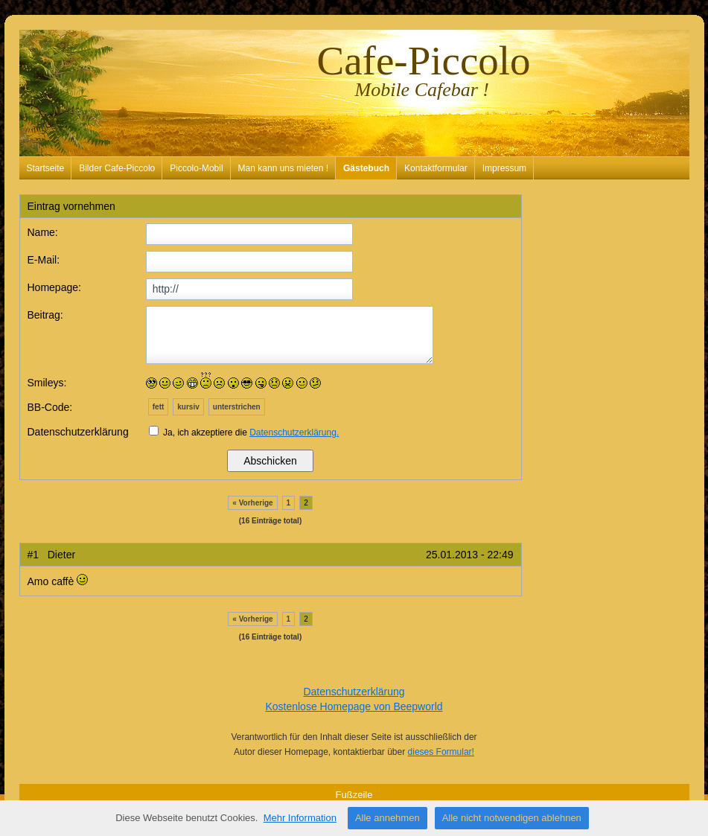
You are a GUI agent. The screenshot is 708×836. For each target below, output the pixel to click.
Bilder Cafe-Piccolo (117, 168)
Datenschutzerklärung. (294, 432)
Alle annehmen (387, 817)
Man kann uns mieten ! (283, 168)
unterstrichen (237, 407)
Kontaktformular (436, 168)
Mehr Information (300, 817)
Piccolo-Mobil (196, 168)
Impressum (504, 168)
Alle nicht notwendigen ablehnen (511, 817)
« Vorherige (252, 503)
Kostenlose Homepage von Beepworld (353, 706)
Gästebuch (366, 168)
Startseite (46, 168)
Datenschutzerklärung (353, 692)
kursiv (188, 407)
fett (159, 407)
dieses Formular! (441, 752)
